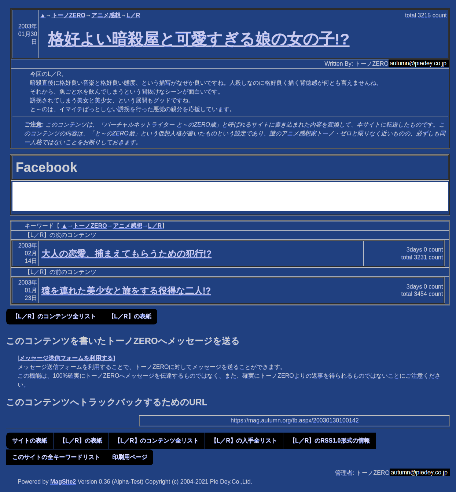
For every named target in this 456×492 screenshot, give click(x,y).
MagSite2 (63, 481)
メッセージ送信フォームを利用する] (67, 358)
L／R (133, 15)
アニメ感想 (106, 15)
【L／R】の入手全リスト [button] (244, 440)
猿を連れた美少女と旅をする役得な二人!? (126, 290)
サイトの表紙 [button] (29, 440)
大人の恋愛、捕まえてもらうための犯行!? (126, 253)
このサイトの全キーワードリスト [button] (56, 457)
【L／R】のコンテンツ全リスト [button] (54, 316)
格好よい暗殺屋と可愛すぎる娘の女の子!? (199, 39)
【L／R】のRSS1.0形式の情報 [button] (329, 440)
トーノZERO (68, 15)
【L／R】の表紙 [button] (129, 316)
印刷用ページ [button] (129, 457)
